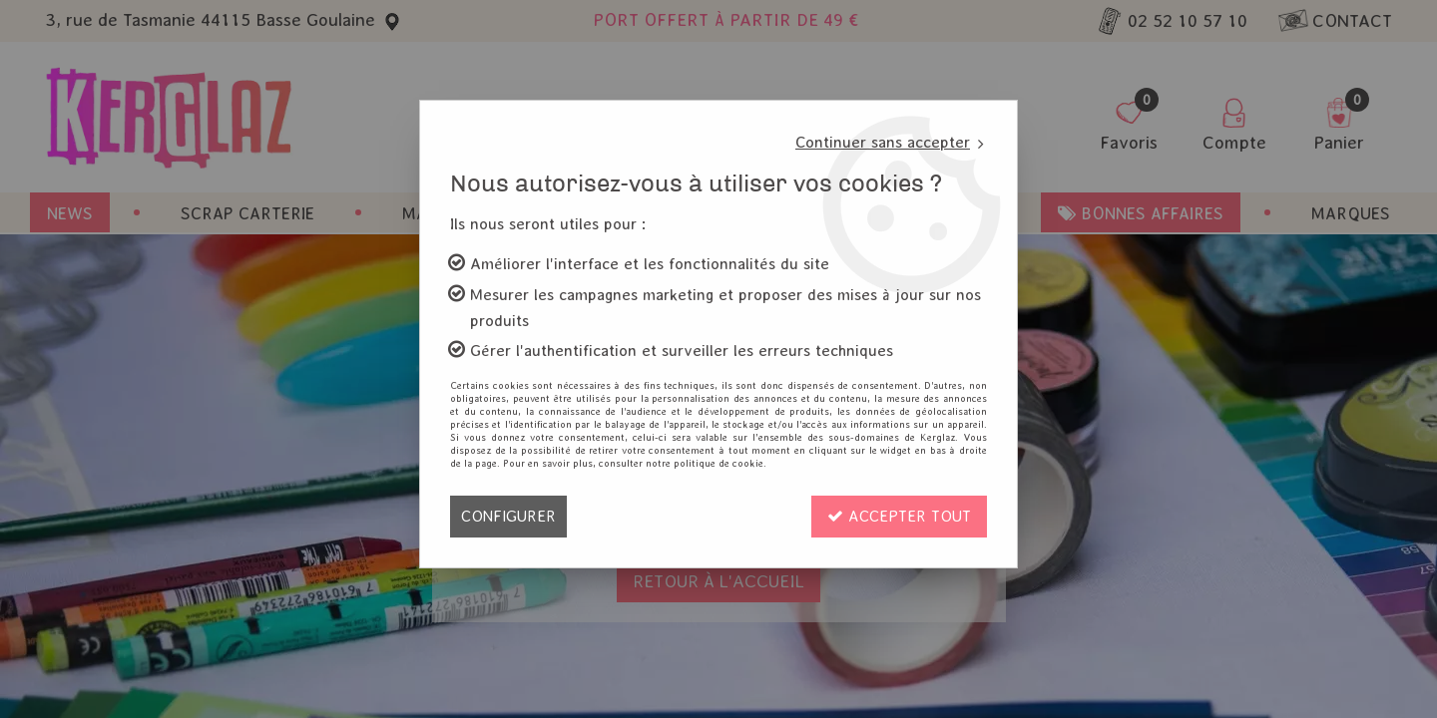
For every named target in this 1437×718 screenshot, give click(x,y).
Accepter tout (899, 516)
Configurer (508, 516)
